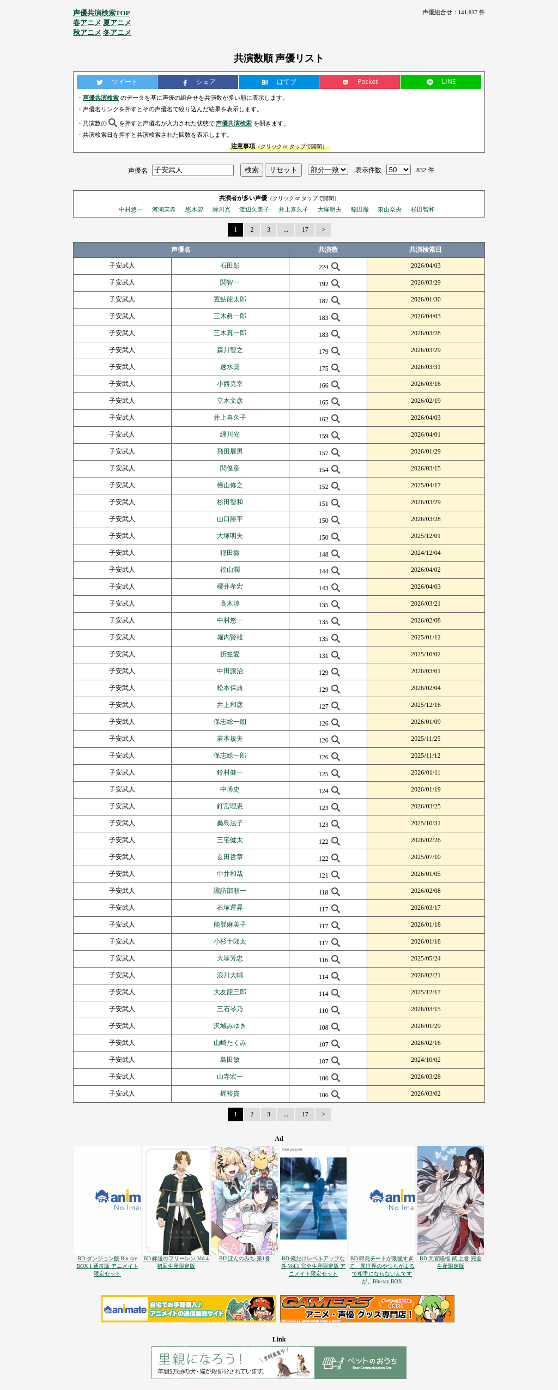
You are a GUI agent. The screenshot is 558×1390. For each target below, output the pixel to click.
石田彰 (230, 265)
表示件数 (368, 170)
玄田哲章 (230, 857)
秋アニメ (87, 32)
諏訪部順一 (230, 891)
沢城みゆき (230, 1026)
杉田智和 (423, 209)
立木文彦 (230, 400)
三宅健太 (230, 840)
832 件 (425, 170)
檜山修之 (230, 485)
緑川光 (222, 209)
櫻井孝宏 (230, 586)
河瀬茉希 (164, 209)
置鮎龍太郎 (230, 299)
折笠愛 (230, 654)
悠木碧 (194, 209)
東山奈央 (390, 209)
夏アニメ (117, 23)
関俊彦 (230, 468)
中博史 (230, 789)
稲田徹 (360, 209)
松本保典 (230, 688)
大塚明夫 (330, 209)
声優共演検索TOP (101, 13)
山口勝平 (230, 519)
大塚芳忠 (230, 958)
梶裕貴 (230, 1093)
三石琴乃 (230, 1009)
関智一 (230, 282)
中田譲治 (230, 671)
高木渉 (230, 603)
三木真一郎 (230, 333)
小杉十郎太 (230, 941)
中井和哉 (230, 874)
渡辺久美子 (254, 209)
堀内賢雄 (230, 637)
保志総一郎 (230, 755)
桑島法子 (230, 823)
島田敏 (230, 1059)
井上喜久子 (293, 209)
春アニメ (87, 23)
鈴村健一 (230, 772)
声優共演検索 (101, 97)
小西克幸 (230, 384)
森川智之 (230, 350)
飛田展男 (230, 451)
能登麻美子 (230, 924)
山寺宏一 (230, 1076)
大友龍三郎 (230, 992)
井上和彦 (230, 705)
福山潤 (230, 569)
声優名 (138, 170)
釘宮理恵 (230, 806)
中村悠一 (131, 209)
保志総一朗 (230, 722)
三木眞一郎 (230, 316)
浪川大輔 (230, 975)
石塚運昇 (230, 907)
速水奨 (230, 367)
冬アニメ (117, 32)
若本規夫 (230, 738)
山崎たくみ (230, 1043)
